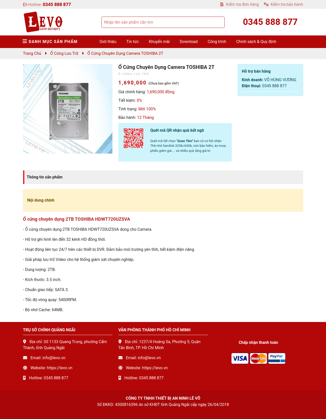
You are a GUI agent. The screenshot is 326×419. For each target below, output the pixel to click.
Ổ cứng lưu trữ (64, 53)
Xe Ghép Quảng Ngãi (182, 410)
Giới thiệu (108, 41)
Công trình (217, 41)
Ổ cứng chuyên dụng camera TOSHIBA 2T (125, 53)
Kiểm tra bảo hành (283, 4)
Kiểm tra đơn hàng (239, 4)
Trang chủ (32, 53)
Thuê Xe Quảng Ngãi (143, 410)
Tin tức (132, 41)
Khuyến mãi (159, 41)
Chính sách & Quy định (256, 41)
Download (189, 41)
